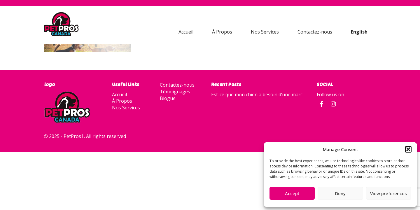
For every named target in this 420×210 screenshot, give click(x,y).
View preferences (388, 193)
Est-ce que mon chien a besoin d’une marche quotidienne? (259, 94)
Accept (292, 193)
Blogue (168, 98)
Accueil (185, 32)
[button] (408, 149)
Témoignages (175, 91)
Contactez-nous (315, 32)
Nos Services (265, 32)
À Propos (222, 32)
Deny (340, 193)
